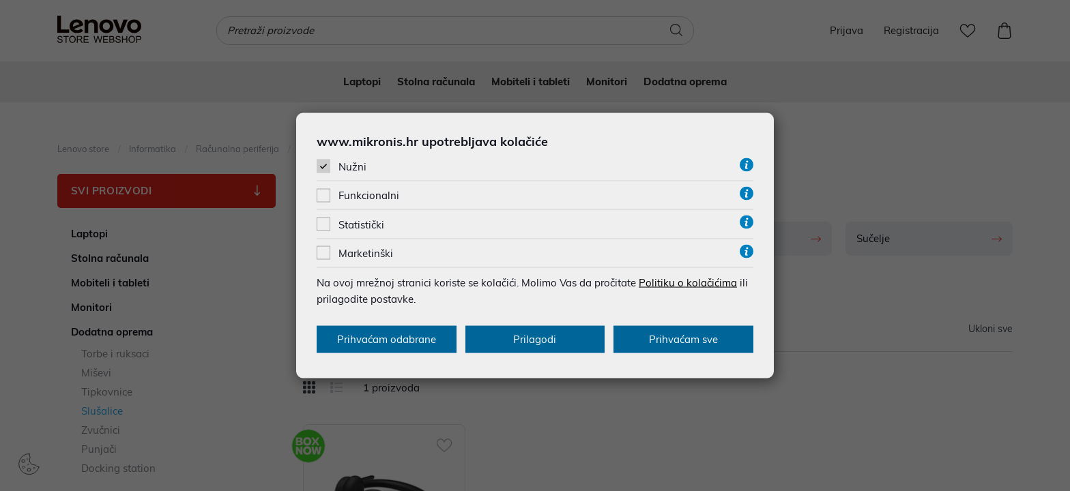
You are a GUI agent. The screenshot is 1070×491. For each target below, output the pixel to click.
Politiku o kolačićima (688, 282)
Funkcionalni (368, 195)
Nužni (352, 166)
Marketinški (365, 252)
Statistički (361, 224)
